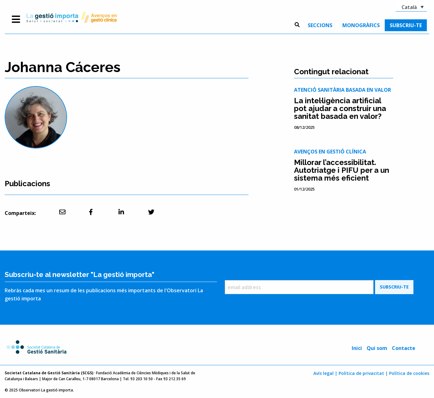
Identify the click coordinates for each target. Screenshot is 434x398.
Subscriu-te (406, 25)
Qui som (377, 348)
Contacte (403, 348)
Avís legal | (325, 373)
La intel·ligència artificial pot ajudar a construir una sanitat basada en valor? (340, 108)
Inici (357, 348)
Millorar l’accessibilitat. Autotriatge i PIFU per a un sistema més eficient (341, 170)
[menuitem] (320, 25)
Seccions (320, 25)
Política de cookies (409, 373)
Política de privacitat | (363, 373)
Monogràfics (361, 25)
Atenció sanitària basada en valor (342, 89)
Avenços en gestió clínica (330, 151)
